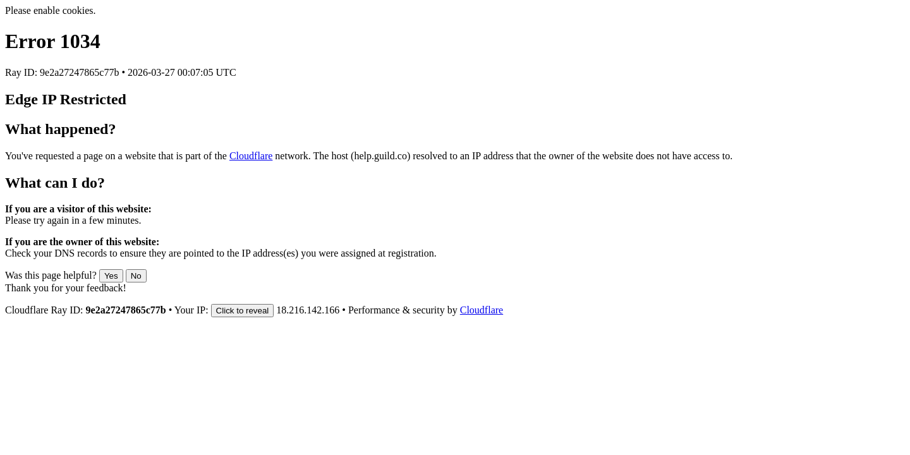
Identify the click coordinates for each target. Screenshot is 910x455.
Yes (111, 276)
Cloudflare (250, 155)
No (136, 276)
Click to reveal (242, 310)
